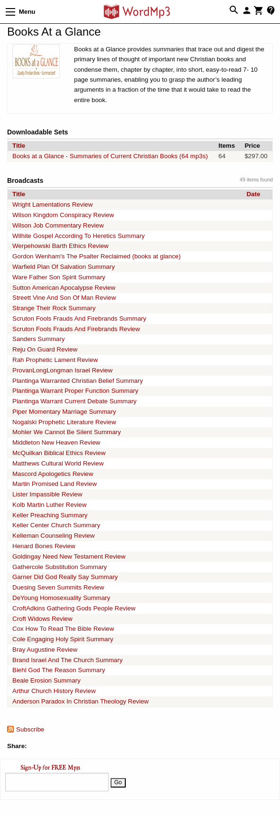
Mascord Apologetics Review (52, 473)
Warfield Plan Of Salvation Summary (63, 266)
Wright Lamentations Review (52, 204)
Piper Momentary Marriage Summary (64, 411)
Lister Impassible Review (47, 494)
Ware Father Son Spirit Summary (58, 277)
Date (253, 194)
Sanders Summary (38, 338)
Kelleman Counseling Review (53, 535)
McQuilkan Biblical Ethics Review (58, 452)
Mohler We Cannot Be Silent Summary (66, 432)
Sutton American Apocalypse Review (63, 287)
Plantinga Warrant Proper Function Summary (75, 390)
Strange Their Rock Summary (53, 308)
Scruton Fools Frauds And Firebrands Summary (79, 318)
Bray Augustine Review (44, 649)
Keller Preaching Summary (50, 515)
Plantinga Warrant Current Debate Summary (74, 401)
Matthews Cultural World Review (57, 463)
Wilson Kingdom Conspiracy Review (63, 214)
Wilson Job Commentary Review (58, 225)
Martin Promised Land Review (54, 483)
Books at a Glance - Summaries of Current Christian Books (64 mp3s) (110, 156)
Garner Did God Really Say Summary (65, 576)
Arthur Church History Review (54, 690)
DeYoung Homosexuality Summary (61, 597)
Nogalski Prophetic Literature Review (64, 422)
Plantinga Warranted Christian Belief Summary (77, 380)
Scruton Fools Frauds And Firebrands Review (76, 328)
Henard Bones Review (43, 546)
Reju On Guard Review (44, 349)
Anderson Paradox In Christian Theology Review (80, 701)
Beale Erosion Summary (46, 680)
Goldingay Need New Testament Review (68, 556)
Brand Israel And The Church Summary (67, 660)
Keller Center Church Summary (56, 525)
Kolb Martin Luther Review (49, 504)
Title (18, 145)
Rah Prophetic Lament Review (55, 359)
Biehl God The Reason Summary (58, 670)
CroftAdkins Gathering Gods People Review (73, 608)
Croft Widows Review (42, 618)
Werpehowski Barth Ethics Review (60, 245)
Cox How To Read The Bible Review (63, 628)
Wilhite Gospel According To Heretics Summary (78, 235)
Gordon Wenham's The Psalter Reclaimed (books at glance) (96, 256)
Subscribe (30, 729)
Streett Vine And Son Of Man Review (64, 297)
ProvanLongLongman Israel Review (62, 370)
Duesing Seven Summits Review (58, 587)
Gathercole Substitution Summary (59, 566)
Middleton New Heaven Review (56, 442)
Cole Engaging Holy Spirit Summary (62, 639)
